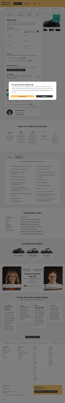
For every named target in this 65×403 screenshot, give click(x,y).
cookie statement (34, 90)
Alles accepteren (22, 96)
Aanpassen (44, 96)
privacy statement (44, 90)
